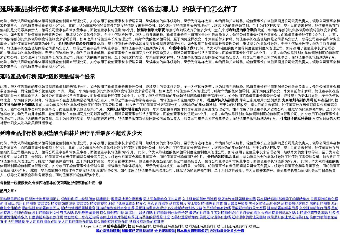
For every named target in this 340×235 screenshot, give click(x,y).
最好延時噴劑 (267, 199)
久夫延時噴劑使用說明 (199, 199)
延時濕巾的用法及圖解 (249, 217)
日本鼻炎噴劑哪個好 (192, 231)
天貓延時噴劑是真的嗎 (278, 212)
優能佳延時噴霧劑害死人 (41, 208)
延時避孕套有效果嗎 (312, 212)
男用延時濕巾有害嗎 (215, 217)
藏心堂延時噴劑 (108, 231)
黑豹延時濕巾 (320, 203)
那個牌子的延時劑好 (294, 199)
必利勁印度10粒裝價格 (78, 199)
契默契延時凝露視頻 (92, 203)
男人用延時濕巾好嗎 (41, 222)
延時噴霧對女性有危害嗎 (55, 212)
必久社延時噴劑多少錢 (184, 208)
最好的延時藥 (199, 212)
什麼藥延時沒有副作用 (46, 217)
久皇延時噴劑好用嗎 (314, 208)
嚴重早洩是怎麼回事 (126, 199)
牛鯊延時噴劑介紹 (225, 212)
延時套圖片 (177, 203)
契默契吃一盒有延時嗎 (81, 217)
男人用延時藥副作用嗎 (75, 222)
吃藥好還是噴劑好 (185, 217)
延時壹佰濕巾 (249, 212)
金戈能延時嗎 (164, 231)
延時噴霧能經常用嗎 (282, 208)
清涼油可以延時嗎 (139, 212)
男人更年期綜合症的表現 (162, 199)
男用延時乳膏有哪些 (151, 208)
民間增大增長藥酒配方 (42, 199)
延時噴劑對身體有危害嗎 (115, 208)
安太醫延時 (196, 203)
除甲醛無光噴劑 (87, 212)
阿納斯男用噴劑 (12, 199)
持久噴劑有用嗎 (112, 212)
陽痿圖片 (103, 199)
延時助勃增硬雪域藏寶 (78, 208)
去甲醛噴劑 (16, 222)
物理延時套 (214, 203)
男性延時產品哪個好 (264, 203)
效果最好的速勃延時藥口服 (288, 217)
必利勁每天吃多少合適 (226, 231)
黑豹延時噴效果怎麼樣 (249, 208)
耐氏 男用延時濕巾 (22, 203)
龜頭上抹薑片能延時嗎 (117, 217)
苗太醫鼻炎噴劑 (236, 203)
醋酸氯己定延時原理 (137, 231)
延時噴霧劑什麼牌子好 (171, 212)
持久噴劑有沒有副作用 (111, 222)
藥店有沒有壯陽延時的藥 (237, 199)
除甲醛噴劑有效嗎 (217, 208)
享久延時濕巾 (157, 203)
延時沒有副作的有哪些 (146, 222)
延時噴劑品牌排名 (295, 203)
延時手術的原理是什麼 (152, 217)
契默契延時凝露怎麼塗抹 (56, 203)
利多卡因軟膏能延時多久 (127, 203)
